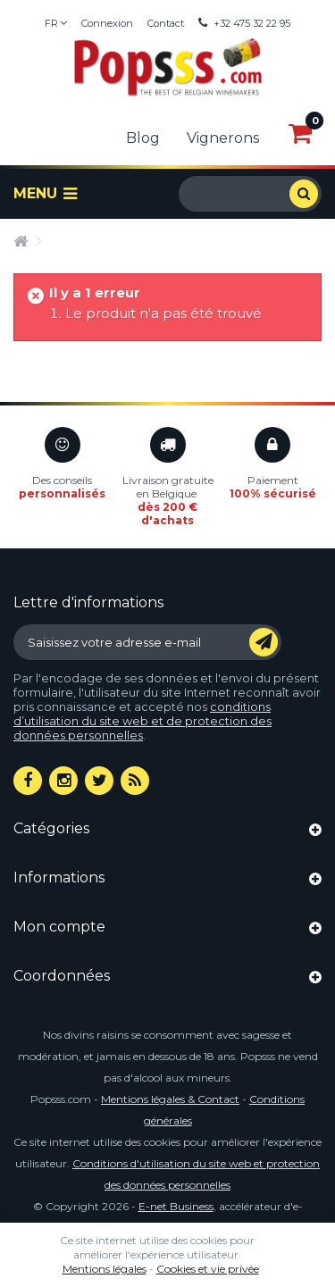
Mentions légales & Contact (170, 1099)
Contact (165, 23)
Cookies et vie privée (207, 1268)
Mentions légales (105, 1268)
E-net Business (176, 1206)
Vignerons (223, 138)
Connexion (107, 23)
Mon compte (59, 926)
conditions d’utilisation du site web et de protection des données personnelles (142, 721)
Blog (143, 138)
